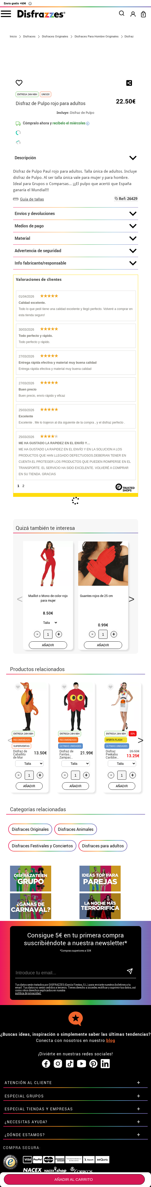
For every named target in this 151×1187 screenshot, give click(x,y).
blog (110, 1097)
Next (129, 654)
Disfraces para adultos (103, 902)
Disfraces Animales (75, 886)
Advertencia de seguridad (76, 307)
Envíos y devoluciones (76, 270)
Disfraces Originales (30, 886)
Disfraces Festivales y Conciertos (42, 902)
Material (76, 295)
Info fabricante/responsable (76, 320)
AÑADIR (48, 701)
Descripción (76, 214)
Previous (18, 654)
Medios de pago (76, 283)
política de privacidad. (28, 1049)
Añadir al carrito (73, 1179)
